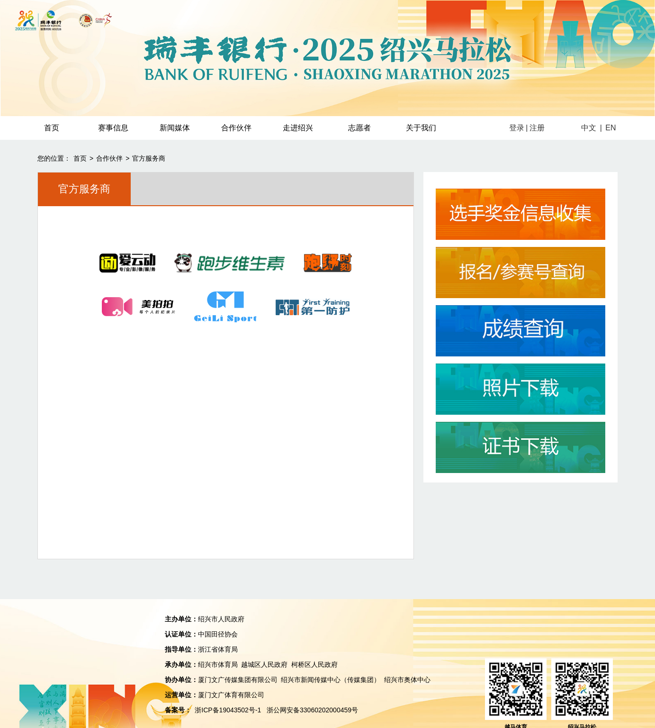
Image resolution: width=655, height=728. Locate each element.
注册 (537, 128)
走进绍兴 (298, 128)
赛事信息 (113, 128)
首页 (51, 128)
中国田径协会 (218, 634)
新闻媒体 (175, 128)
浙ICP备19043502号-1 (228, 710)
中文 (588, 128)
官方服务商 (148, 158)
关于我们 (421, 128)
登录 (516, 128)
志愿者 (359, 128)
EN (610, 128)
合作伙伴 (236, 128)
